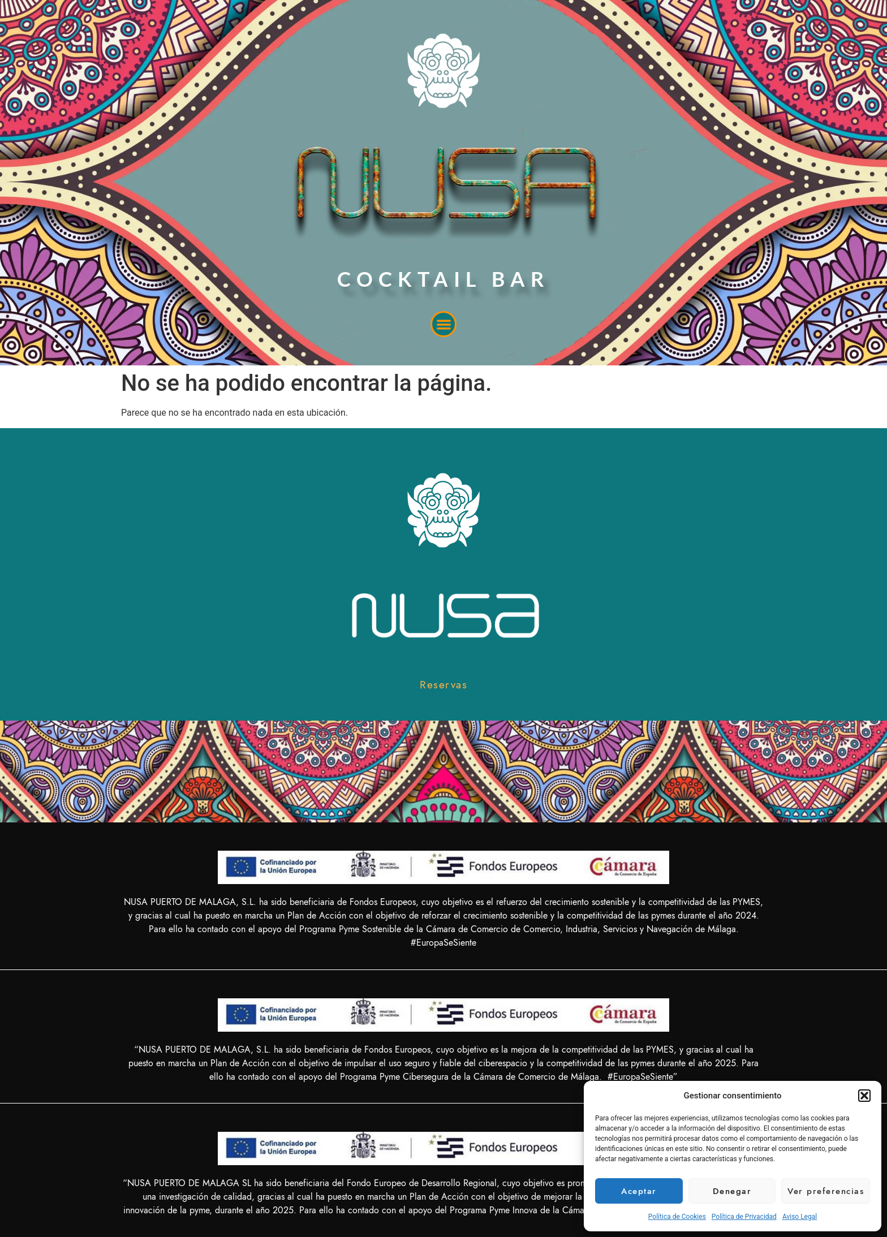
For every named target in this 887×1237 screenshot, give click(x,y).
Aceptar (639, 1191)
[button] (864, 1095)
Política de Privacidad (744, 1217)
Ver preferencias (825, 1191)
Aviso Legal (799, 1217)
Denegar (732, 1191)
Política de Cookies (677, 1217)
